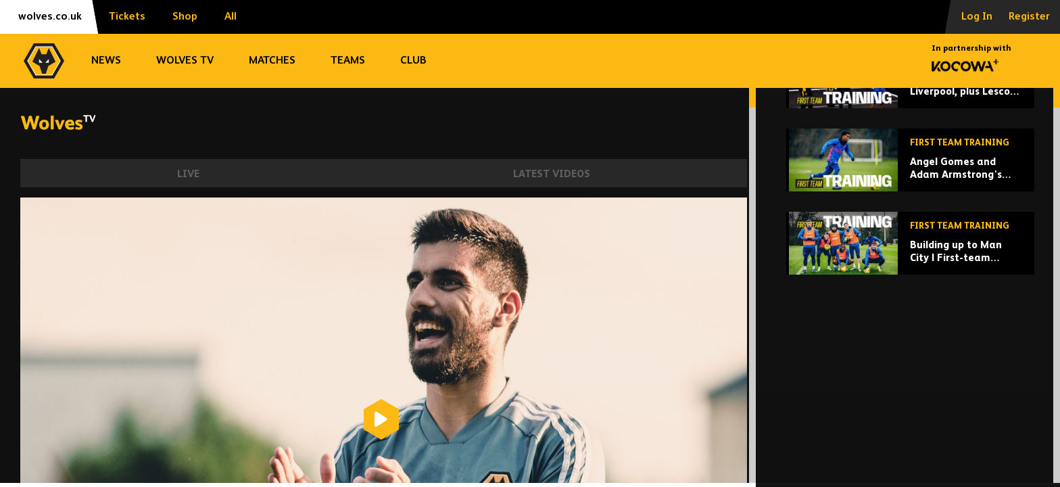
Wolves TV (185, 60)
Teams (348, 60)
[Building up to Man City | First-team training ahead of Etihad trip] (910, 344)
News (106, 60)
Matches (272, 60)
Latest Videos (551, 174)
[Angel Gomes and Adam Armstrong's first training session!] (910, 261)
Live (188, 174)
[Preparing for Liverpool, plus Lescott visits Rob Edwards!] (910, 178)
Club (413, 60)
